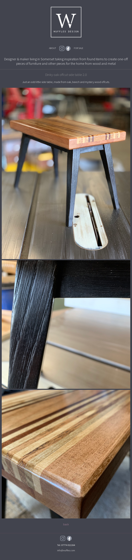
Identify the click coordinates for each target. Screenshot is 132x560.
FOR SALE (78, 48)
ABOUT (52, 48)
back (66, 524)
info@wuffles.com (66, 550)
